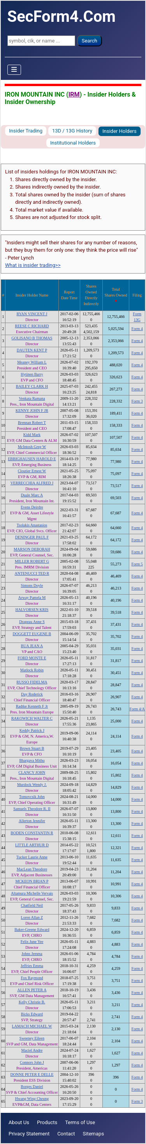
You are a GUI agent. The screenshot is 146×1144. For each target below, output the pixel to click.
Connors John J (32, 1062)
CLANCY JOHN (32, 772)
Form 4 (137, 329)
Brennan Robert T (32, 422)
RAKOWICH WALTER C (32, 718)
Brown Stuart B (32, 748)
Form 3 (137, 401)
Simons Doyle (32, 585)
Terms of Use (80, 1122)
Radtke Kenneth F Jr (32, 706)
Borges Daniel (32, 1086)
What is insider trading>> (32, 265)
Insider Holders (119, 131)
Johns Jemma (31, 954)
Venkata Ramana (32, 398)
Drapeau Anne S (32, 622)
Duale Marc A (32, 495)
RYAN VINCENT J (31, 314)
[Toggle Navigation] (14, 70)
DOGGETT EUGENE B (32, 634)
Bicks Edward (32, 1014)
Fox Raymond (32, 978)
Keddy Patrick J (31, 730)
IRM (74, 94)
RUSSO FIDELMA (31, 682)
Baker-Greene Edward (31, 929)
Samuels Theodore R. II (31, 809)
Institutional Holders (73, 143)
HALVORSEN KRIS (31, 609)
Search (89, 41)
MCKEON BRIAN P (31, 881)
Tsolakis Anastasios (32, 525)
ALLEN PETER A (31, 990)
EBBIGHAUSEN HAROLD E (32, 459)
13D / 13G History (72, 131)
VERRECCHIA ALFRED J (32, 483)
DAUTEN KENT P (32, 350)
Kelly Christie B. (32, 1002)
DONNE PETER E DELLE (32, 1074)
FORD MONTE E (32, 658)
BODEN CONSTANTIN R (32, 833)
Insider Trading (25, 131)
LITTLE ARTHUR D (32, 845)
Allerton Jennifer (32, 821)
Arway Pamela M (32, 597)
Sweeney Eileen (31, 1038)
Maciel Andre (32, 1050)
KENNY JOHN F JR (32, 410)
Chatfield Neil (32, 905)
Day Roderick (32, 694)
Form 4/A (137, 709)
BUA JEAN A (32, 646)
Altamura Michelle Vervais (32, 893)
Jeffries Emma (32, 966)
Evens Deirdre (32, 507)
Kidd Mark (31, 435)
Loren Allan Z (32, 917)
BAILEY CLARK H (32, 386)
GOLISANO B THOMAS (32, 338)
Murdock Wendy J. (32, 784)
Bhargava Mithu (31, 760)
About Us (19, 1122)
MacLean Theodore (32, 869)
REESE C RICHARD (32, 326)
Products (47, 1122)
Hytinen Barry (32, 374)
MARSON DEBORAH (32, 549)
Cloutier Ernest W (32, 471)
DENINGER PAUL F (32, 537)
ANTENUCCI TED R (32, 573)
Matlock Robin (32, 670)
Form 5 (137, 564)
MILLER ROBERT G (32, 561)
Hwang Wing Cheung (32, 1098)
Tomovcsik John (32, 796)
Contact (66, 1134)
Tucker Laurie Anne (31, 857)
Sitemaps (93, 1134)
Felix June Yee (32, 941)
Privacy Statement (29, 1134)
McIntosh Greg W (32, 447)
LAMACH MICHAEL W (32, 1026)
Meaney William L (32, 362)
